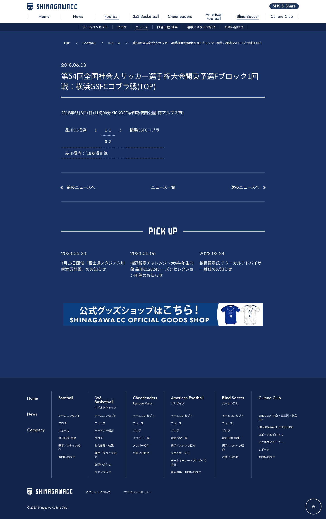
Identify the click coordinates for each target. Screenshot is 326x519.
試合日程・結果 (104, 445)
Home (32, 398)
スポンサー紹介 (180, 453)
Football (89, 43)
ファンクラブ (103, 472)
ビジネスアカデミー (271, 442)
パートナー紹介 (104, 430)
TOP (66, 43)
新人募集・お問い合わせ (186, 472)
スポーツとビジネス (271, 434)
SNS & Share (284, 6)
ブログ (62, 423)
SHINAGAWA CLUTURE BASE (276, 427)
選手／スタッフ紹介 (183, 445)
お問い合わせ (66, 457)
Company (36, 430)
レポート (264, 449)
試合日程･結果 (67, 438)
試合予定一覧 (179, 438)
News (32, 414)
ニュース (114, 43)
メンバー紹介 (141, 445)
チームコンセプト (69, 415)
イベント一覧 (141, 438)
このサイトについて (98, 492)
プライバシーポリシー (137, 492)
